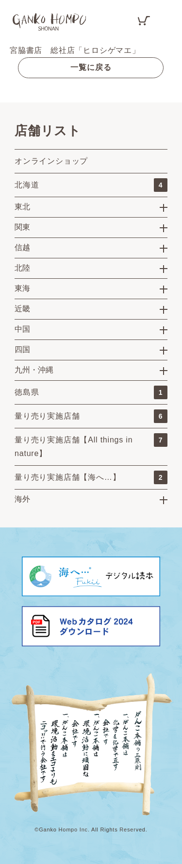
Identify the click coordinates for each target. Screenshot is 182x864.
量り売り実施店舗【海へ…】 (91, 477)
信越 (22, 247)
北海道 (91, 185)
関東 (22, 227)
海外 (22, 499)
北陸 (22, 268)
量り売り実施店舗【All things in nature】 (91, 445)
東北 (22, 207)
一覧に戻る (90, 67)
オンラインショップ (51, 161)
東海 (22, 288)
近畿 (22, 309)
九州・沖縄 (34, 370)
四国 (22, 349)
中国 (22, 329)
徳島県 (91, 392)
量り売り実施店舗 (91, 416)
